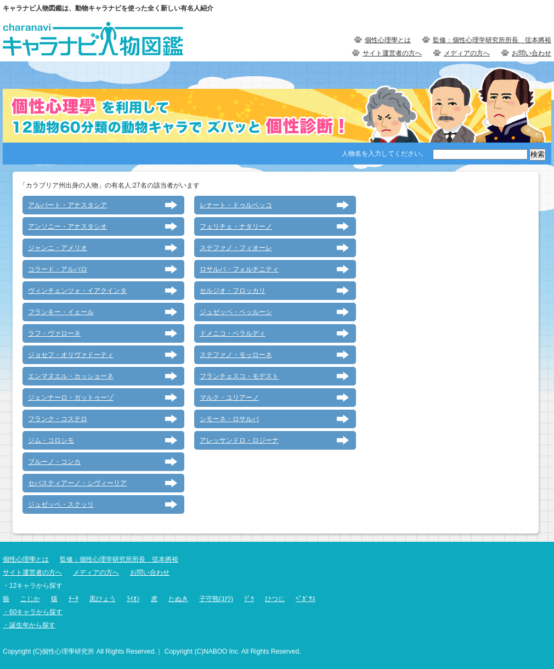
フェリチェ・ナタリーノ (236, 226)
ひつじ (275, 599)
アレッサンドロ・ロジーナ (239, 440)
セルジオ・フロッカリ (232, 290)
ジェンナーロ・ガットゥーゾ (71, 397)
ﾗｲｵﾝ (133, 599)
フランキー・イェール (61, 312)
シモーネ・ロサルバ (229, 419)
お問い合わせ (531, 53)
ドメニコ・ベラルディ (232, 333)
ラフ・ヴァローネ (54, 333)
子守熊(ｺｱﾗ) (216, 599)
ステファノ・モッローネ (236, 355)
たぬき (178, 599)
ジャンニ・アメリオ (57, 248)
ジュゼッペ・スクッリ (61, 504)
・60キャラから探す (33, 612)
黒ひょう (102, 599)
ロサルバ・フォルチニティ (239, 269)
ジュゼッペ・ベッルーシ (236, 312)
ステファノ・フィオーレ (236, 248)
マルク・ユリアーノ (229, 397)
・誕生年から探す (29, 625)
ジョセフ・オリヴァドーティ (71, 355)
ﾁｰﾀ (73, 599)
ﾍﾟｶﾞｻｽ (305, 599)
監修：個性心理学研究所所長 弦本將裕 (492, 40)
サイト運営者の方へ (392, 53)
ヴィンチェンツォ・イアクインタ (77, 290)
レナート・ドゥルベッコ (236, 205)
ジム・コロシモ (51, 440)
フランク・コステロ (57, 419)
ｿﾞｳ (249, 599)
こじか (30, 599)
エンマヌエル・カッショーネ (71, 376)
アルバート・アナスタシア (67, 205)
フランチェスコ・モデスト (239, 376)
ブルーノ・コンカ (54, 462)
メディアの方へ (467, 53)
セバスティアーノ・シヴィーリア (77, 483)
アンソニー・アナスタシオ (67, 226)
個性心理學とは (388, 40)
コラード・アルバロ (57, 269)
